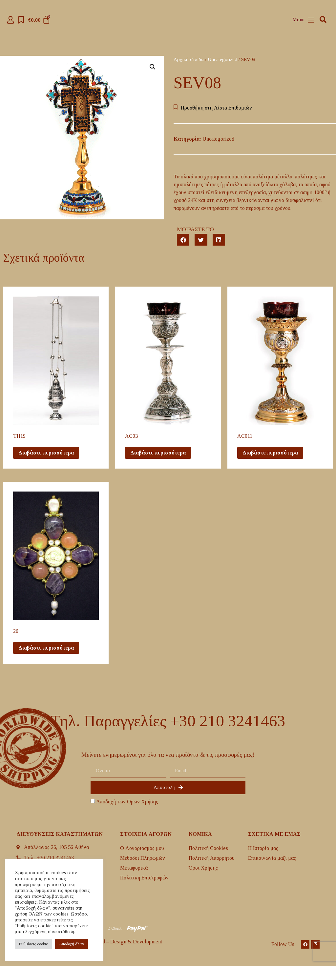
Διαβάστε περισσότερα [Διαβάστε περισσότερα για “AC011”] (270, 452)
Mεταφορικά (134, 868)
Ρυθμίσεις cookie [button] (33, 943)
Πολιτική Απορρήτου (212, 858)
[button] (323, 19)
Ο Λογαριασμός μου (142, 848)
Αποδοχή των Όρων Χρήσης (127, 801)
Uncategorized (222, 59)
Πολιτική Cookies (208, 848)
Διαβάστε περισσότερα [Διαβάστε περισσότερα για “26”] (46, 648)
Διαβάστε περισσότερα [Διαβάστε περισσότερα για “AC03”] (158, 452)
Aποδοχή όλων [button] (71, 943)
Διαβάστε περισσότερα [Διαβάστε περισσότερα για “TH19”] (46, 452)
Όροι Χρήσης (203, 868)
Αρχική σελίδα (189, 59)
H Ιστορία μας (263, 848)
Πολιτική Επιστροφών (144, 877)
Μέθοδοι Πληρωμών (142, 858)
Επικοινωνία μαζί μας (272, 858)
